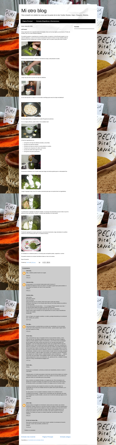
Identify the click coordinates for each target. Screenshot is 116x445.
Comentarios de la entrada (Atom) (36, 440)
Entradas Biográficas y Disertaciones (47, 21)
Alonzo (28, 335)
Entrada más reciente (28, 437)
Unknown (28, 282)
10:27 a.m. (28, 319)
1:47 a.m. (28, 360)
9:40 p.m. (28, 415)
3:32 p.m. (28, 277)
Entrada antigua (65, 437)
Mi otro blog (34, 10)
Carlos (27, 365)
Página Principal (27, 21)
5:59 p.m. (28, 290)
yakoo (27, 402)
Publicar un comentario (30, 430)
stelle (27, 270)
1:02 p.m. (28, 331)
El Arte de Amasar (30, 420)
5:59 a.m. (28, 398)
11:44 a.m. (28, 427)
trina (27, 324)
